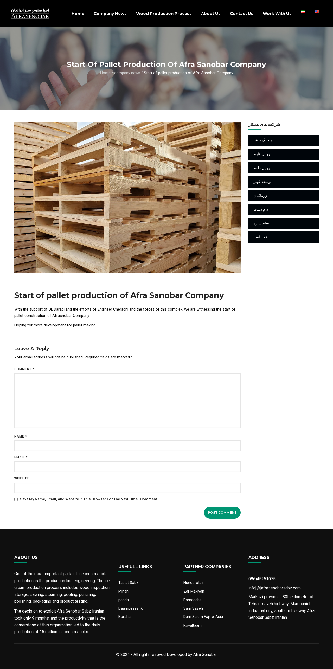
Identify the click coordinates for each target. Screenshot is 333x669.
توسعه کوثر (262, 181)
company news (110, 13)
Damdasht (192, 599)
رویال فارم (262, 154)
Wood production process (164, 13)
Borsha (124, 616)
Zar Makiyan (193, 591)
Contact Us (241, 13)
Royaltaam (192, 625)
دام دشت (261, 209)
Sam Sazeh (193, 608)
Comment (24, 369)
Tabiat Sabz (128, 582)
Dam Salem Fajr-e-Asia (203, 616)
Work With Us (277, 13)
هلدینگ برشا (263, 140)
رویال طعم (262, 167)
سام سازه (261, 223)
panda (123, 599)
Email (21, 457)
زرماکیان (260, 195)
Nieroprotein (193, 582)
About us (211, 13)
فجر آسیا (260, 237)
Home (78, 13)
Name (20, 436)
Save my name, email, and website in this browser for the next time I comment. (89, 499)
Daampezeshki (130, 608)
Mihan (123, 591)
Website (21, 478)
